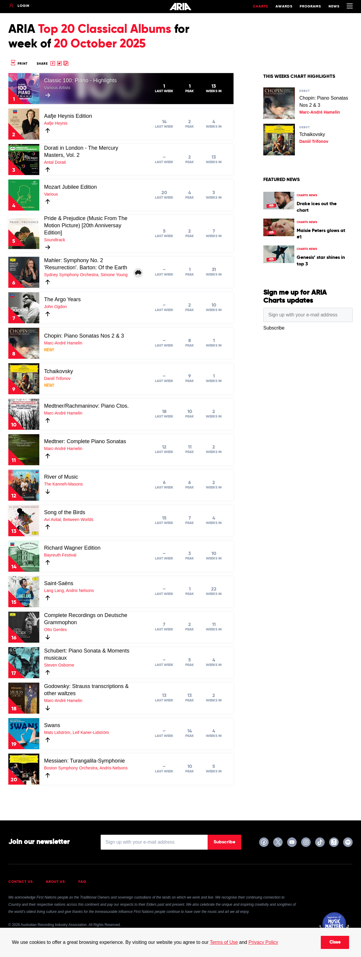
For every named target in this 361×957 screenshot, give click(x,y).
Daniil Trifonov (57, 378)
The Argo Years (62, 299)
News (334, 6)
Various (51, 194)
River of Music (61, 477)
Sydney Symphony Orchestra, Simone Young (85, 274)
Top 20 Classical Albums (104, 29)
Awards (284, 6)
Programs (310, 6)
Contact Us (20, 882)
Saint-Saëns (58, 583)
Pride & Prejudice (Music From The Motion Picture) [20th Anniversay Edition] (85, 225)
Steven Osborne (59, 665)
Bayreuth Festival (60, 555)
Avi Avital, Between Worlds (69, 519)
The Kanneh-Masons (63, 484)
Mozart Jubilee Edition (70, 187)
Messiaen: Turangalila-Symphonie (84, 761)
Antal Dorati (55, 162)
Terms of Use (224, 942)
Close (334, 942)
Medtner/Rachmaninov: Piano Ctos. (86, 406)
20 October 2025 (100, 44)
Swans (52, 725)
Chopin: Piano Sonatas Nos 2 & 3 (84, 336)
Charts (260, 6)
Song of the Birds (64, 512)
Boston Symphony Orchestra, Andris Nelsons (85, 768)
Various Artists (57, 87)
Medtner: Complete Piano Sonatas (85, 441)
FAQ (82, 882)
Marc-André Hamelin (63, 343)
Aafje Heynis (56, 123)
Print (19, 63)
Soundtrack (54, 239)
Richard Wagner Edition (72, 548)
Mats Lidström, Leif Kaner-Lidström (76, 732)
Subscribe (224, 842)
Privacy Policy (263, 942)
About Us (55, 882)
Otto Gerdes (55, 629)
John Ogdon (55, 306)
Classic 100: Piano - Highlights (80, 81)
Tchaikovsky (58, 371)
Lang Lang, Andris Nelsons (69, 590)
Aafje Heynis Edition (68, 116)
